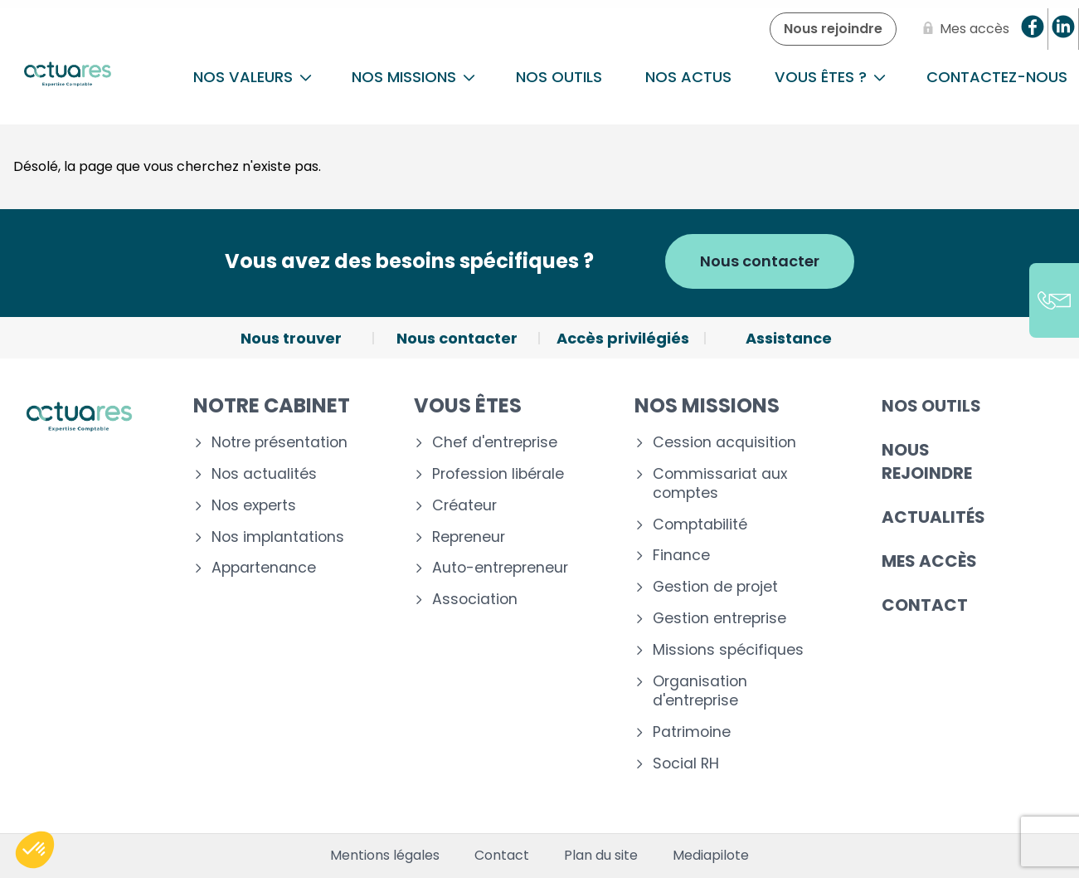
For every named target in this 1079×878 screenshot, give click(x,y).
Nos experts (253, 505)
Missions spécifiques (728, 650)
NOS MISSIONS (413, 76)
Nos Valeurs (252, 76)
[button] (35, 850)
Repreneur (468, 537)
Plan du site (601, 855)
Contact (925, 605)
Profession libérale (498, 474)
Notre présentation (279, 442)
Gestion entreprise (719, 618)
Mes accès (929, 561)
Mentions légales (385, 855)
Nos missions (707, 405)
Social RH (686, 763)
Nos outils (559, 76)
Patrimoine (692, 732)
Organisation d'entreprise (700, 691)
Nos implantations (277, 537)
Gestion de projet (715, 587)
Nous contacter (759, 261)
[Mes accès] (963, 29)
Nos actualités (264, 474)
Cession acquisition (724, 442)
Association (475, 599)
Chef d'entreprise (494, 442)
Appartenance (263, 568)
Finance (681, 555)
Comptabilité (700, 524)
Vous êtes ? (830, 76)
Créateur (464, 505)
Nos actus (688, 76)
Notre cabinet (271, 405)
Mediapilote (711, 855)
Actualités (933, 517)
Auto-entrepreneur (500, 568)
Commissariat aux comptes (720, 484)
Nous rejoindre (927, 461)
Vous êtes (468, 405)
